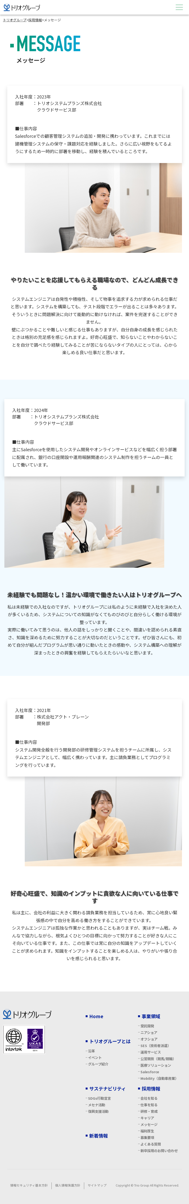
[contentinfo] (94, 1097)
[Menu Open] (179, 7)
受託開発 (147, 1025)
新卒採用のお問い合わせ (159, 1150)
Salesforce (149, 1071)
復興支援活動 (98, 1111)
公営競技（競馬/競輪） (158, 1058)
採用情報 (151, 1088)
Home (96, 1016)
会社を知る (148, 1098)
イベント (95, 1057)
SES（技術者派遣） (155, 1045)
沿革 (91, 1050)
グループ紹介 (98, 1063)
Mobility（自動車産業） (159, 1078)
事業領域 (151, 1016)
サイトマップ (97, 1185)
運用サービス (150, 1052)
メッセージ (148, 1124)
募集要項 (147, 1137)
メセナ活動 (96, 1104)
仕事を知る (148, 1104)
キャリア (147, 1117)
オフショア (148, 1038)
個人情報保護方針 (67, 1185)
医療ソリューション (155, 1065)
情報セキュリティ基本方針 (29, 1185)
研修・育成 (148, 1111)
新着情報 (98, 1135)
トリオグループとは (110, 1041)
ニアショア (148, 1032)
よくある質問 (150, 1144)
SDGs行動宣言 (99, 1098)
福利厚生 (147, 1130)
